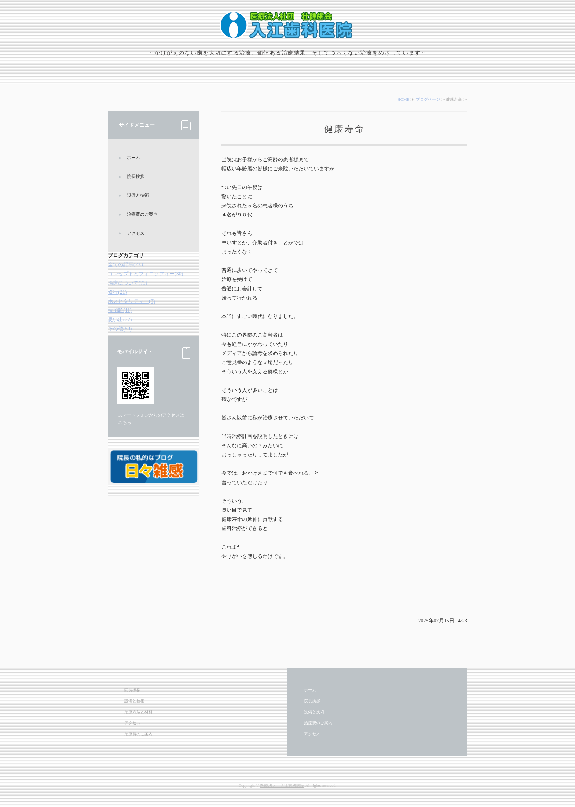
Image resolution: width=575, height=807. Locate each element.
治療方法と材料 (138, 712)
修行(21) (117, 292)
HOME (403, 99)
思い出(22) (120, 319)
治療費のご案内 (142, 214)
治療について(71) (127, 283)
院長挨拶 (135, 176)
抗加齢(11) (120, 310)
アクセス (135, 233)
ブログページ (428, 99)
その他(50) (120, 329)
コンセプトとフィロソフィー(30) (145, 274)
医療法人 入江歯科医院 (282, 785)
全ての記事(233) (126, 264)
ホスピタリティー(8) (131, 301)
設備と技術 (138, 195)
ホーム (133, 157)
